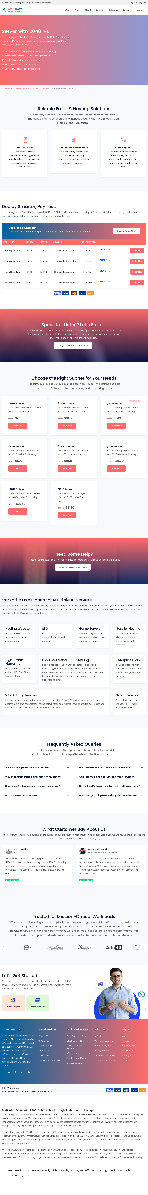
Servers (99, 10)
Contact (125, 1040)
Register (141, 3)
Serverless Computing (104, 1055)
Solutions (113, 10)
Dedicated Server (22, 88)
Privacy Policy (128, 1055)
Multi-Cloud (44, 1050)
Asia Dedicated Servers (77, 1058)
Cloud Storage (45, 1045)
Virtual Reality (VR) (103, 1045)
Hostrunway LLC (17, 1088)
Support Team (129, 1045)
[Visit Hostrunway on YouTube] (27, 1073)
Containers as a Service (49, 1060)
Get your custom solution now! (73, 345)
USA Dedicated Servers (77, 1040)
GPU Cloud (44, 1040)
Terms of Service (130, 1060)
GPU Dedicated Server (77, 1036)
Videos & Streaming (103, 1040)
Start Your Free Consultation (73, 567)
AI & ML (98, 1036)
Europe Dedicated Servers (75, 1047)
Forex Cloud (44, 1055)
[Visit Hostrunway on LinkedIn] (7, 1073)
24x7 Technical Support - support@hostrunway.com (26, 3)
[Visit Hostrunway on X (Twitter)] (20, 1073)
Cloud (88, 10)
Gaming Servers (101, 1050)
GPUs (66, 10)
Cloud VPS (43, 1036)
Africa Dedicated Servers (78, 1053)
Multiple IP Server (40, 88)
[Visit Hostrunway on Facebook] (13, 1073)
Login (131, 3)
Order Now (137, 250)
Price (77, 10)
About (139, 10)
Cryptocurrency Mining (104, 1060)
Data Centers (128, 1050)
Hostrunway (7, 88)
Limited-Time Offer (126, 231)
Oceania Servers (74, 1062)
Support (127, 10)
